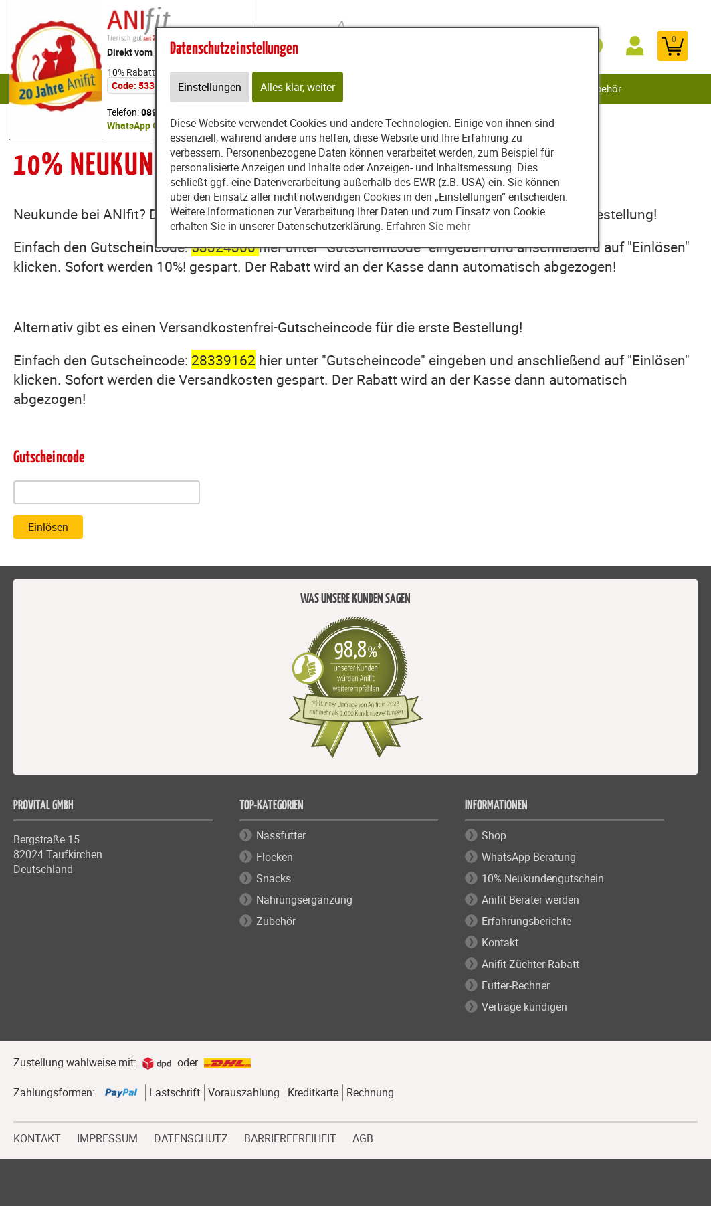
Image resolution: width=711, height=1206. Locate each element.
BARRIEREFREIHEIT (290, 1137)
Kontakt (500, 942)
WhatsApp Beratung (529, 856)
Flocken (274, 856)
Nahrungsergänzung (304, 899)
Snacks (273, 878)
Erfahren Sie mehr (428, 226)
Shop (494, 835)
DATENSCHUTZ (191, 1137)
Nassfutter (281, 835)
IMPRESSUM (107, 1137)
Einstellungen (209, 87)
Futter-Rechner (516, 985)
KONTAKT (37, 1137)
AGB (362, 1138)
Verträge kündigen (524, 1006)
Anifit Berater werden (530, 899)
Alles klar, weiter (297, 87)
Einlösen (48, 527)
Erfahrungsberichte (526, 921)
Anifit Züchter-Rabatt (530, 964)
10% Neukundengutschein (543, 878)
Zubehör (603, 88)
